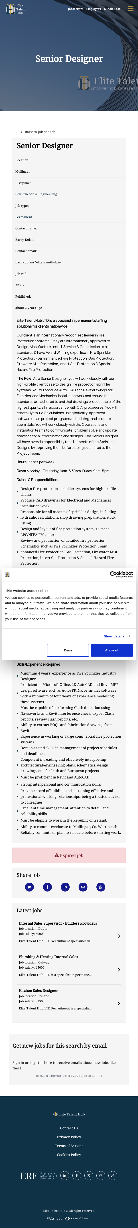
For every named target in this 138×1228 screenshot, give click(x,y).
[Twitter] (29, 887)
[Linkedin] (65, 887)
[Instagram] (100, 1175)
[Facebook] (47, 887)
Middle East (112, 9)
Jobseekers (75, 9)
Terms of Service (69, 1145)
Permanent (23, 217)
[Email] (83, 887)
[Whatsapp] (100, 887)
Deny (68, 650)
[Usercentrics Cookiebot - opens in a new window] (113, 574)
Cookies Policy (69, 1154)
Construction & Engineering (36, 194)
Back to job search (40, 131)
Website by (69, 1219)
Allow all (112, 650)
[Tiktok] (112, 1175)
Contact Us (69, 1128)
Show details (114, 636)
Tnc (99, 1076)
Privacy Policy (69, 1136)
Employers (93, 9)
